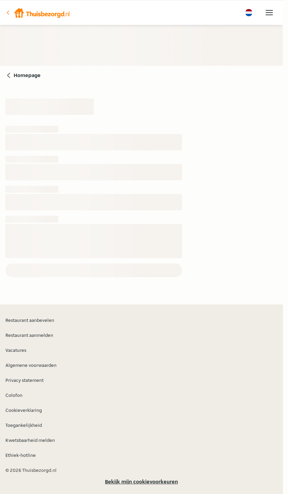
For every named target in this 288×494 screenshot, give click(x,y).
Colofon (13, 395)
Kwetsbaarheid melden (30, 440)
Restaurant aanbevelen (29, 320)
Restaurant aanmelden (29, 335)
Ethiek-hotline (20, 455)
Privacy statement (24, 380)
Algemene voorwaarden (31, 365)
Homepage (27, 75)
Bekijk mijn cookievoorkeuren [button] (141, 481)
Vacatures (15, 350)
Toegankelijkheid (23, 425)
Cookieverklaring (23, 410)
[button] (37, 12)
